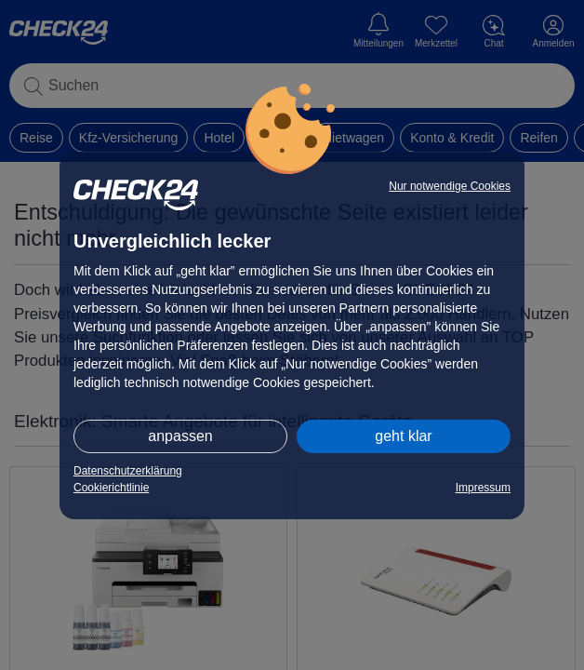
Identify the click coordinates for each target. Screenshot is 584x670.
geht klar (403, 436)
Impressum (483, 487)
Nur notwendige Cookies (450, 186)
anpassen (180, 436)
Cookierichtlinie (111, 487)
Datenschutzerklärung (127, 470)
